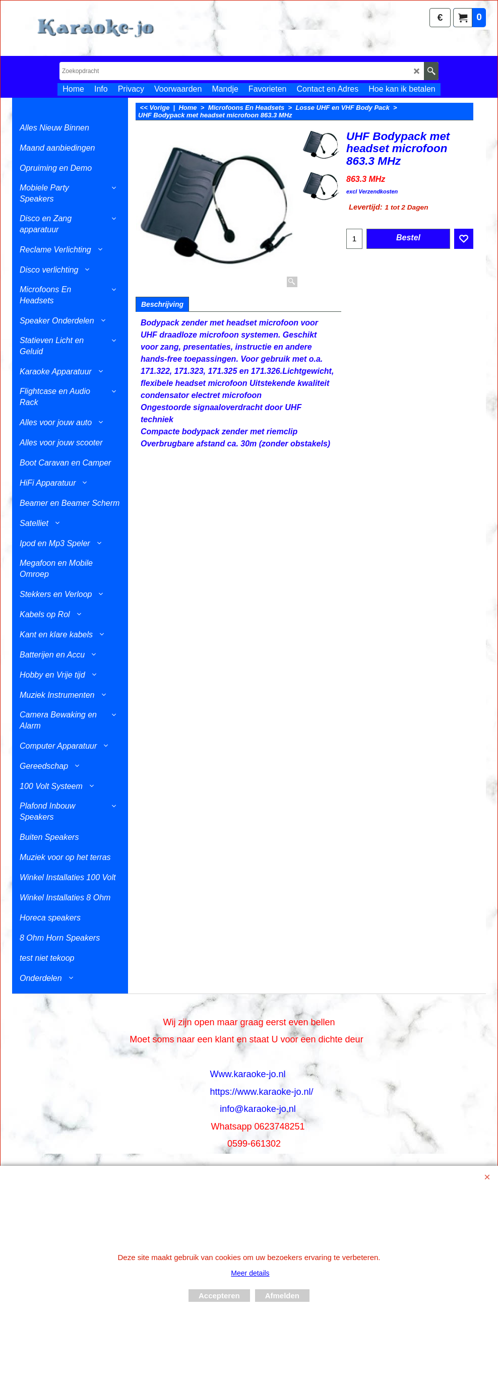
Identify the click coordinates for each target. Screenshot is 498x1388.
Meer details (250, 1273)
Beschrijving (162, 304)
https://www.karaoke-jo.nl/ (261, 1092)
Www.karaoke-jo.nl (247, 1074)
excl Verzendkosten (372, 191)
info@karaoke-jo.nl (257, 1109)
